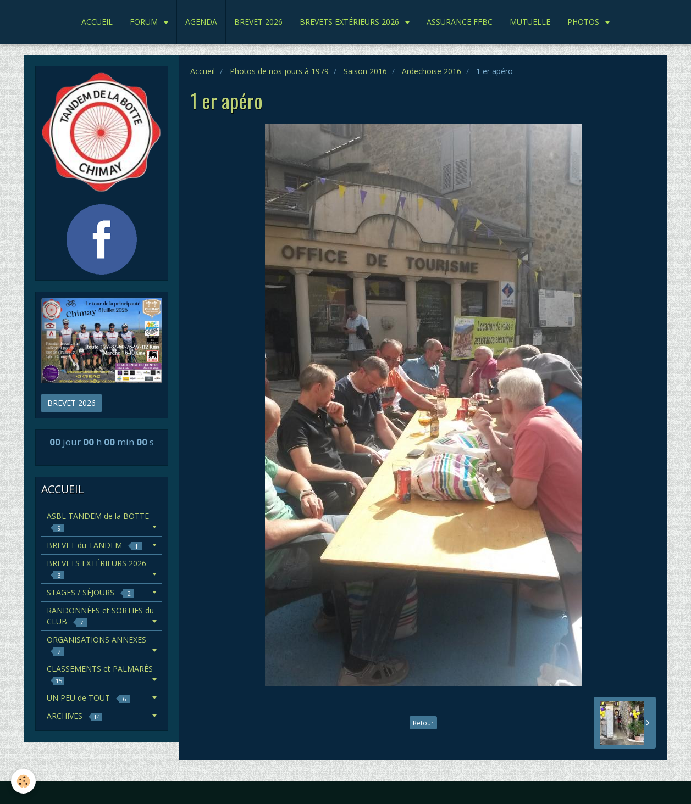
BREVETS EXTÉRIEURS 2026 (350, 21)
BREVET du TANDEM (94, 545)
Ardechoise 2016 (431, 71)
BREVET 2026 (258, 21)
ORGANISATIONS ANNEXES (96, 645)
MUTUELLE (530, 21)
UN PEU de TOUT (88, 698)
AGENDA (201, 21)
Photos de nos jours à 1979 (279, 71)
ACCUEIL (97, 21)
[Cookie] (23, 781)
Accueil (202, 71)
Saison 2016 (365, 71)
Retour (423, 722)
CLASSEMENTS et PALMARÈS (100, 674)
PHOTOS (584, 21)
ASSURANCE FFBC (460, 21)
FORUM (145, 21)
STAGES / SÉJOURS (90, 592)
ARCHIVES (74, 716)
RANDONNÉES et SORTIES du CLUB (100, 616)
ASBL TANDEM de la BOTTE (98, 521)
